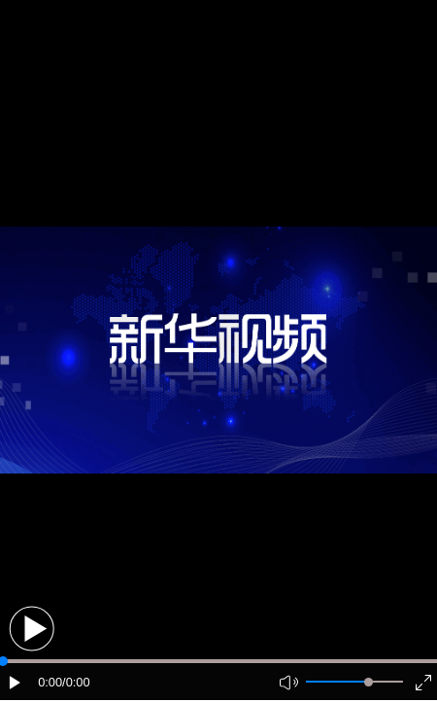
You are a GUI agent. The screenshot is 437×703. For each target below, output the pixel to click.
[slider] (368, 682)
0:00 (50, 682)
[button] (31, 628)
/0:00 (75, 682)
